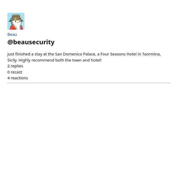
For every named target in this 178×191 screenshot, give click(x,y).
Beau (12, 34)
